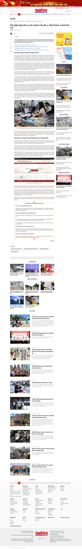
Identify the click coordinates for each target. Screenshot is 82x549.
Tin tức (11, 487)
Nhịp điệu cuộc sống (56, 14)
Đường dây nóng (13, 510)
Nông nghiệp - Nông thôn (39, 500)
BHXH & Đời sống (34, 347)
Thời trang (62, 490)
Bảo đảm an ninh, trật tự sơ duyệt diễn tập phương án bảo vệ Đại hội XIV (32, 292)
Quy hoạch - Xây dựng (64, 503)
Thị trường (62, 501)
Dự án (62, 500)
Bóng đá (11, 500)
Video (11, 520)
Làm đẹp (24, 511)
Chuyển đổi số (62, 14)
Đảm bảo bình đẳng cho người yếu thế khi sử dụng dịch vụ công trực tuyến (32, 275)
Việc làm (36, 506)
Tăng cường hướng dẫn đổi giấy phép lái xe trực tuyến (25, 44)
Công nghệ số (50, 514)
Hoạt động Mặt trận (26, 487)
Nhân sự (11, 490)
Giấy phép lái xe (14, 251)
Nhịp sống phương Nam (15, 526)
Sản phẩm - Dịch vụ (65, 517)
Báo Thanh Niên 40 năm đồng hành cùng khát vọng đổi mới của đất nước (17, 307)
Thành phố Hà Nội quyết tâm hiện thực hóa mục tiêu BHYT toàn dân (17, 292)
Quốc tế (39, 14)
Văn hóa (26, 14)
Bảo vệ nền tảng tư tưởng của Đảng (15, 494)
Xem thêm (32, 479)
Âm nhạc (24, 520)
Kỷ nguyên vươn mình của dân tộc (15, 496)
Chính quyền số (50, 510)
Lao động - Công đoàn (26, 493)
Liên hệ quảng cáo (60, 537)
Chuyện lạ (49, 501)
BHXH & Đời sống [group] (22, 21)
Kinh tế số (49, 511)
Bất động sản (43, 14)
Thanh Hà (15, 33)
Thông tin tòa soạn (53, 537)
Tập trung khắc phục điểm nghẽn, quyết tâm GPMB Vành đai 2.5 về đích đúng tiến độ (63, 169)
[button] (71, 21)
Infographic (12, 523)
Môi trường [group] (15, 21)
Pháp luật (33, 14)
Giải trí (24, 517)
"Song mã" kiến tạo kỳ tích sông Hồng (63, 75)
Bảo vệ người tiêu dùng (14, 511)
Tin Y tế (24, 510)
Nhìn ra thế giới (50, 500)
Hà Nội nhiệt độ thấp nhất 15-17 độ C (42, 382)
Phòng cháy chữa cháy (26, 504)
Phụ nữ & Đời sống (26, 494)
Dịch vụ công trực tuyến (16, 248)
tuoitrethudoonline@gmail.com (59, 536)
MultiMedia (68, 14)
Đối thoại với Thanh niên (52, 487)
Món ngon (37, 520)
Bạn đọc (47, 14)
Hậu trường (12, 504)
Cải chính (11, 513)
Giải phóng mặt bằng (35, 446)
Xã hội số (49, 513)
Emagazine (12, 521)
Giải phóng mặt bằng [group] (29, 21)
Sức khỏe (50, 14)
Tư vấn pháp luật (25, 503)
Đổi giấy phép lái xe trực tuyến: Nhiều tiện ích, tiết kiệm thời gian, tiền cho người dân (31, 50)
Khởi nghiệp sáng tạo (38, 504)
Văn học (62, 487)
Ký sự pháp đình (25, 501)
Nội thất (62, 504)
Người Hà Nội (37, 513)
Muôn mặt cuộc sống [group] (38, 21)
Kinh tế (37, 14)
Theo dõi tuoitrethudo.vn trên (44, 33)
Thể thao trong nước (13, 501)
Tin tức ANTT (25, 500)
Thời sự (13, 14)
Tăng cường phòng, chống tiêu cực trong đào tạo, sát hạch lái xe (28, 48)
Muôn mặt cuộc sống (35, 331)
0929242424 (55, 534)
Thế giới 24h (50, 503)
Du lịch (36, 510)
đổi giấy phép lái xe (44, 248)
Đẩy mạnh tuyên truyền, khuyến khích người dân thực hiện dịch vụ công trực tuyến (31, 46)
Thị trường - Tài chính (38, 503)
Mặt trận (16, 14)
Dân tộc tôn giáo (25, 490)
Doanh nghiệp (37, 501)
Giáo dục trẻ (51, 517)
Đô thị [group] (11, 21)
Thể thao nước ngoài (13, 503)
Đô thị (64, 61)
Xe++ (65, 14)
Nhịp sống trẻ (23, 14)
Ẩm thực (36, 511)
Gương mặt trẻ (50, 490)
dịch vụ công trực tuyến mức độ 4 (30, 248)
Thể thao (30, 14)
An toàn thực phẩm (40, 517)
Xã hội (19, 14)
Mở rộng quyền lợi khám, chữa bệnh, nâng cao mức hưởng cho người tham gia (42, 351)
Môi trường (34, 364)
